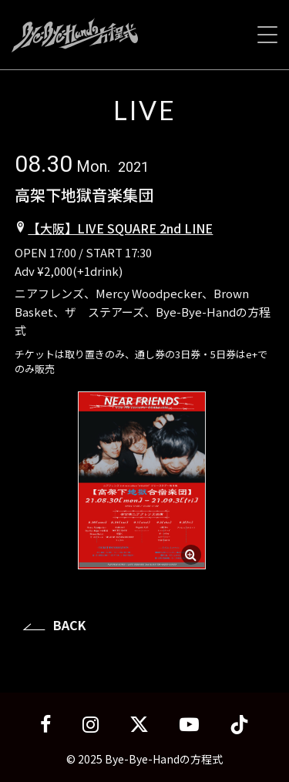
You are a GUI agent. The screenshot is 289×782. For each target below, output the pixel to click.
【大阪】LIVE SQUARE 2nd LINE (120, 228)
